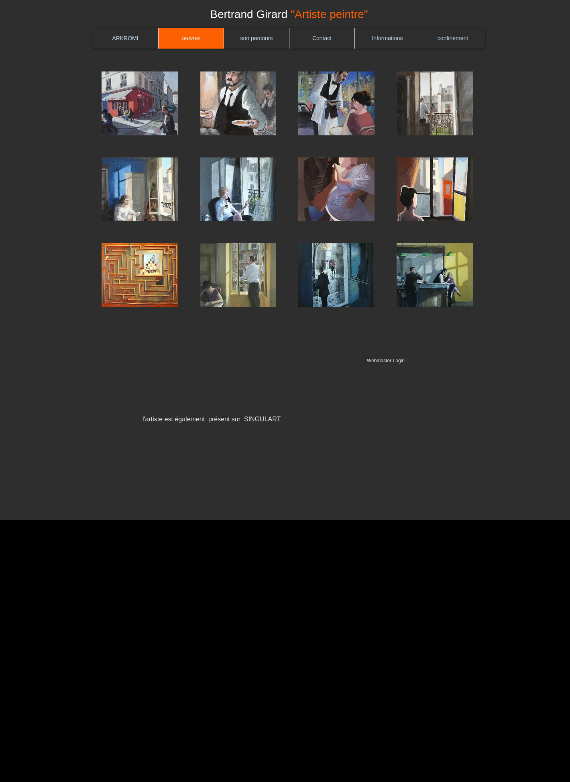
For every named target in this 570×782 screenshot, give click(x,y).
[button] (140, 103)
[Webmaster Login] (386, 360)
